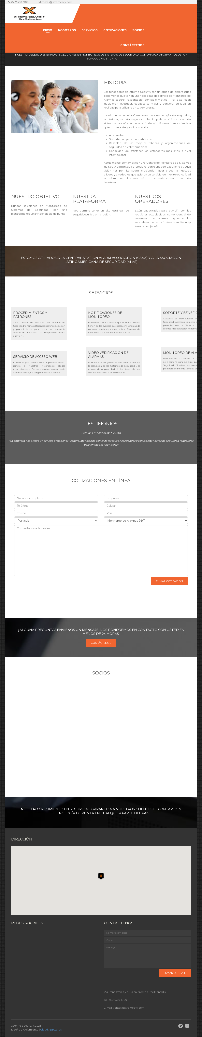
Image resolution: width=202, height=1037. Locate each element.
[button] (101, 876)
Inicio (47, 30)
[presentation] (41, 584)
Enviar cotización (169, 581)
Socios (138, 30)
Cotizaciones (115, 30)
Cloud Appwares (51, 1029)
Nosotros (67, 30)
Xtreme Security (21, 1025)
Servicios (90, 30)
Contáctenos (132, 45)
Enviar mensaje (175, 972)
